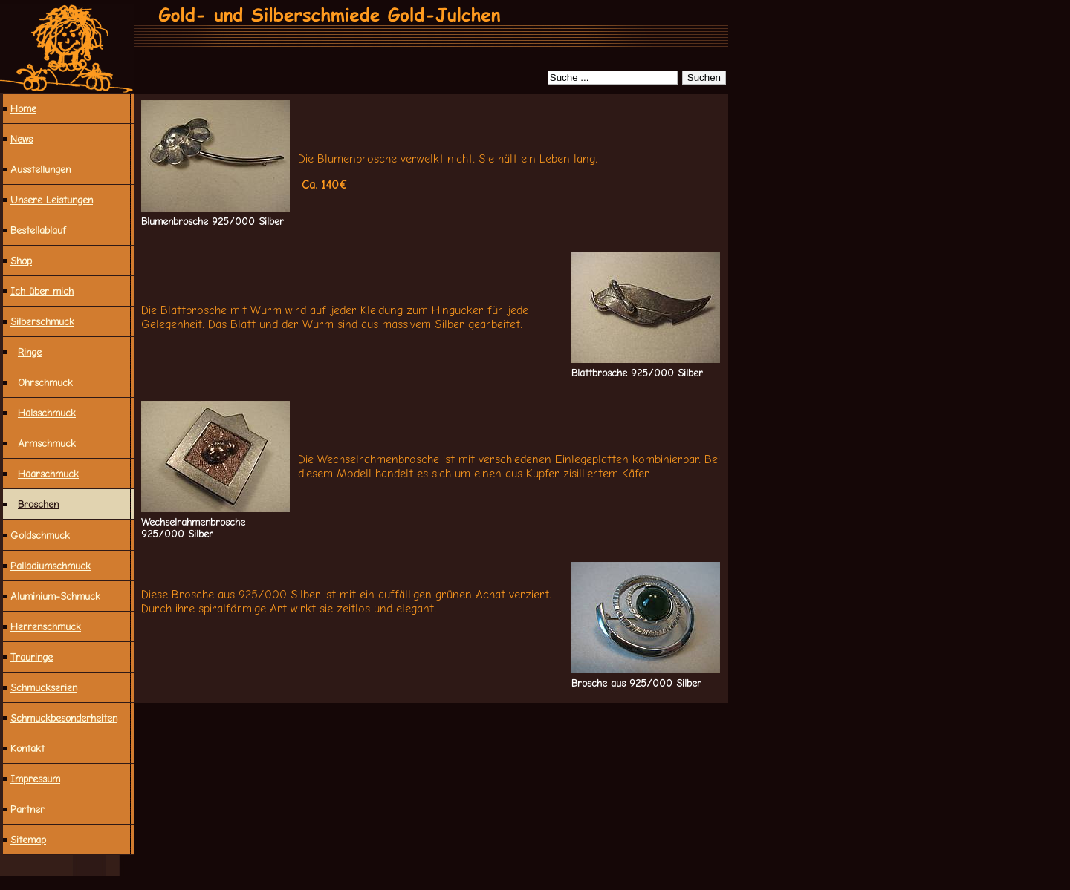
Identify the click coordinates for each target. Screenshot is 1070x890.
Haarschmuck (48, 474)
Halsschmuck (47, 413)
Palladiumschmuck (50, 566)
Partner (27, 809)
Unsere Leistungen (51, 200)
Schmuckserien (43, 687)
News (21, 139)
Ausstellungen (40, 169)
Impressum (35, 779)
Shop (21, 260)
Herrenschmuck (45, 626)
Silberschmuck (42, 321)
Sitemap (28, 839)
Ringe (30, 352)
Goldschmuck (40, 535)
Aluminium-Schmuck (55, 596)
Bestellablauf (38, 230)
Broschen (38, 504)
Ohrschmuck (45, 382)
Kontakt (27, 748)
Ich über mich (42, 291)
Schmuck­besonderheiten (63, 718)
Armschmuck (47, 443)
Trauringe (31, 657)
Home (23, 108)
